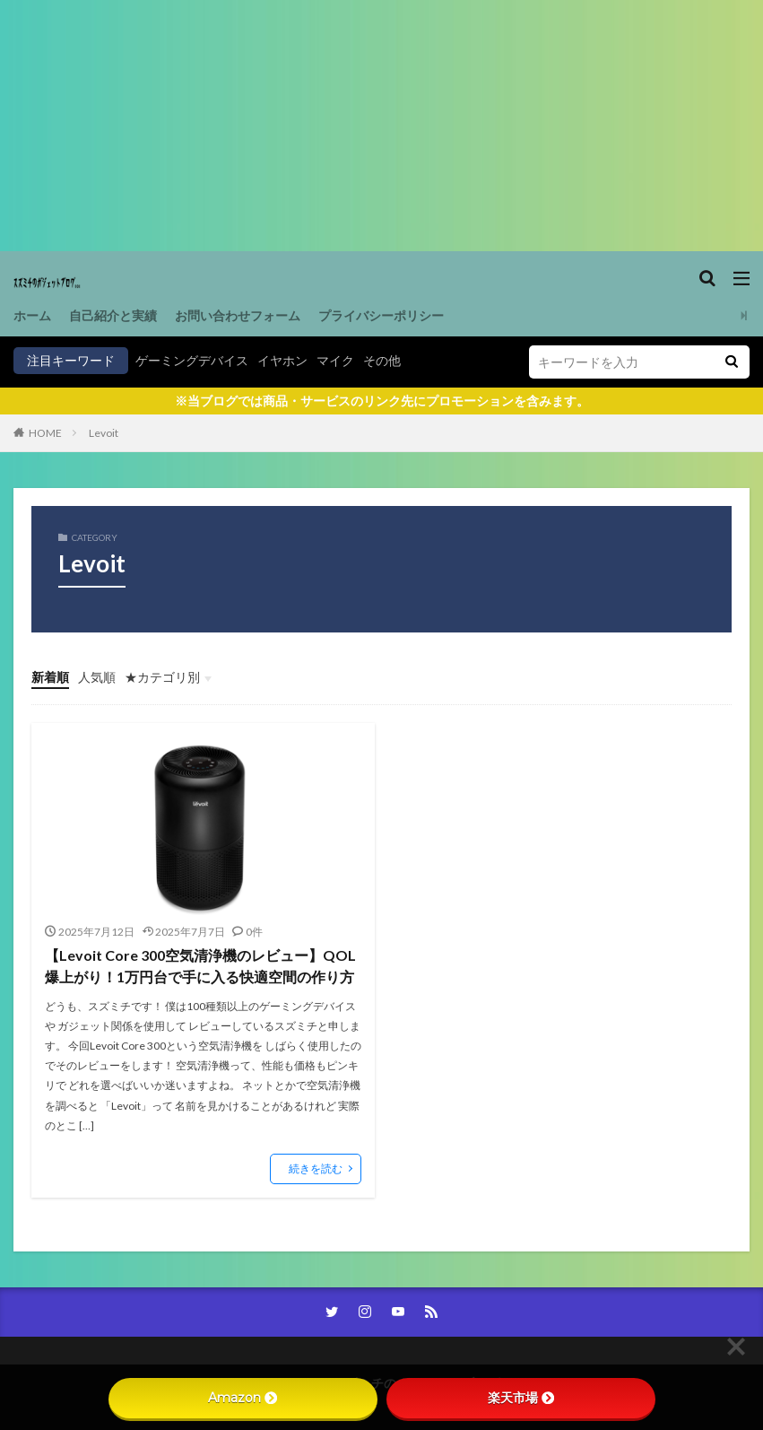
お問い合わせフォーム (237, 315)
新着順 (50, 676)
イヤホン (282, 360)
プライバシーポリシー (381, 315)
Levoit (103, 433)
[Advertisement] (381, 125)
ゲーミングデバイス (191, 360)
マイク (335, 360)
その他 (382, 360)
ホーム (32, 315)
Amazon (242, 1398)
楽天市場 (521, 1398)
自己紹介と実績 (113, 315)
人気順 (97, 676)
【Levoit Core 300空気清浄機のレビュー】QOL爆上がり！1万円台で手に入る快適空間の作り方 (200, 965)
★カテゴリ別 (162, 676)
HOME (45, 433)
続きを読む (315, 1168)
